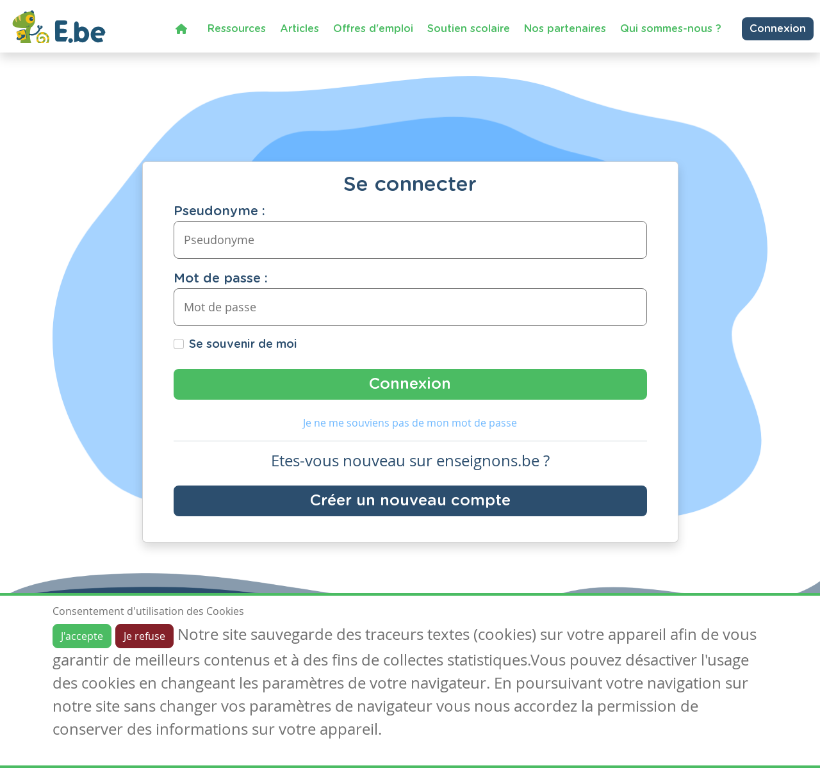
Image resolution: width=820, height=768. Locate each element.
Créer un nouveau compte (410, 501)
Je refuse (144, 636)
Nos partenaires (565, 29)
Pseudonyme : (219, 211)
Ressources (237, 29)
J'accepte (82, 636)
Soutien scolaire (468, 29)
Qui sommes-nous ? (670, 29)
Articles (299, 29)
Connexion (778, 29)
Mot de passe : (221, 278)
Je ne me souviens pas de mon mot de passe (410, 423)
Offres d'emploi (373, 29)
